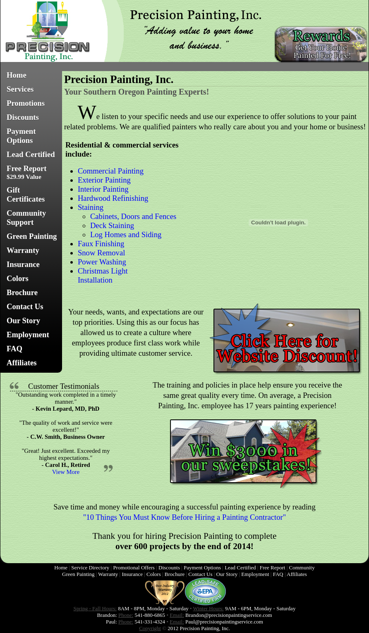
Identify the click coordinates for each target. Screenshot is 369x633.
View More (65, 472)
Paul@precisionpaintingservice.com (224, 622)
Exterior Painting (104, 180)
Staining (90, 207)
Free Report (27, 172)
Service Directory (90, 567)
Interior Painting (103, 189)
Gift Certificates (26, 194)
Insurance (23, 264)
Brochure (22, 292)
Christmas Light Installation (103, 275)
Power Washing (102, 261)
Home (16, 75)
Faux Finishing (101, 243)
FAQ (14, 348)
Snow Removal (101, 252)
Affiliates (22, 362)
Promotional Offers (134, 567)
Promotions (26, 103)
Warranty (23, 250)
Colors (18, 278)
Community (302, 567)
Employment (28, 334)
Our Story (23, 320)
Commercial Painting (111, 171)
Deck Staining (112, 225)
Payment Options (21, 136)
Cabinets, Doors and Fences (133, 216)
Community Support (26, 217)
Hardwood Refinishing (113, 198)
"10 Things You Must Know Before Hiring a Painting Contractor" (184, 517)
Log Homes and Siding (126, 234)
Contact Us (25, 306)
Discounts (23, 117)
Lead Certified (31, 154)
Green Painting (32, 236)
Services (20, 89)
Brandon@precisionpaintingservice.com (228, 615)
